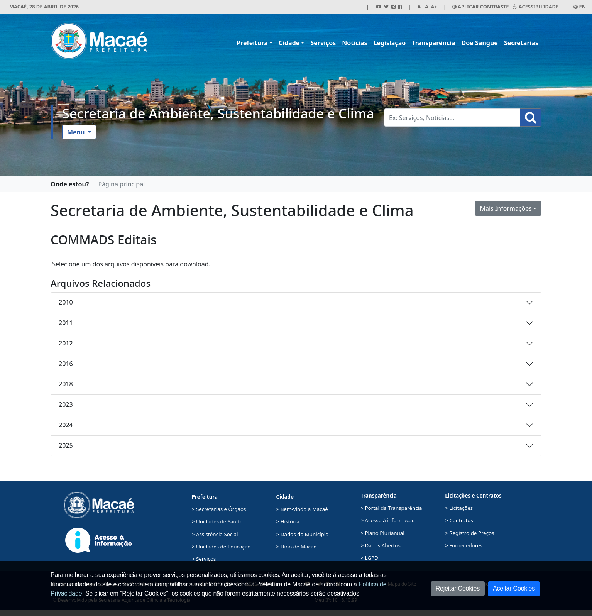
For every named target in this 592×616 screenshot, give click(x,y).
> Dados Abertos (380, 545)
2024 (66, 425)
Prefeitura (252, 43)
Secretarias (521, 43)
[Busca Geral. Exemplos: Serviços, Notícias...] (452, 117)
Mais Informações (506, 208)
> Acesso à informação (387, 520)
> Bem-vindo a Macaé (302, 509)
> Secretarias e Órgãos (219, 509)
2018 (66, 384)
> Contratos (459, 520)
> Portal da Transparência (391, 507)
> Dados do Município (302, 534)
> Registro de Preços (469, 533)
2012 (66, 343)
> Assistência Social (215, 534)
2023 (66, 404)
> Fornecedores (463, 545)
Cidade (289, 43)
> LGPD (369, 557)
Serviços (323, 43)
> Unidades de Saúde (217, 521)
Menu (76, 132)
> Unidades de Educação (221, 546)
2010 (66, 302)
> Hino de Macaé (296, 546)
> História (287, 521)
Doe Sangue (480, 43)
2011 (66, 322)
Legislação (390, 43)
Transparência (433, 43)
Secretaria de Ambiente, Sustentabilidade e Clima (218, 113)
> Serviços (204, 558)
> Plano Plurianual (382, 533)
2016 (66, 363)
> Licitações (459, 507)
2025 (66, 445)
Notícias (354, 43)
